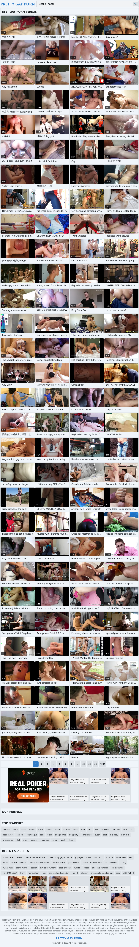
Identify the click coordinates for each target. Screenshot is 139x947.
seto (118, 873)
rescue (19, 857)
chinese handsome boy (59, 873)
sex (130, 857)
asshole (19, 834)
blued (75, 873)
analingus (44, 840)
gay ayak (79, 857)
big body (114, 834)
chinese (6, 829)
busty (97, 834)
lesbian (34, 867)
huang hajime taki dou (39, 862)
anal (90, 829)
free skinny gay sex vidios (61, 857)
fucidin (77, 867)
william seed (110, 862)
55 (90, 764)
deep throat (8, 834)
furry (40, 829)
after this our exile (100, 867)
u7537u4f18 (128, 873)
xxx (96, 829)
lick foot (109, 857)
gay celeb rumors (48, 867)
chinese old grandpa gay (102, 873)
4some (72, 840)
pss (44, 873)
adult (63, 840)
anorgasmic (8, 840)
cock (42, 834)
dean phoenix (65, 867)
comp (54, 840)
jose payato (73, 862)
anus (25, 840)
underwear (121, 857)
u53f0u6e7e (8, 857)
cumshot (105, 829)
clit (132, 829)
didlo (49, 834)
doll (18, 840)
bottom (34, 840)
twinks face (8, 867)
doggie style (60, 834)
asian (23, 829)
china (15, 829)
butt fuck (125, 834)
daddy (48, 829)
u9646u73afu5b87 (94, 857)
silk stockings (117, 867)
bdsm (57, 829)
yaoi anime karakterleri (36, 857)
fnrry (22, 873)
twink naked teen (18, 862)
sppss (86, 867)
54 (84, 764)
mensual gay (33, 873)
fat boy (123, 862)
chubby (66, 829)
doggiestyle (74, 834)
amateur (116, 829)
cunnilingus (31, 834)
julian (5, 862)
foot (83, 829)
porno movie (21, 867)
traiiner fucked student (92, 862)
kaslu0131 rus (59, 862)
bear (105, 834)
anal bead (87, 834)
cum (125, 829)
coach (75, 829)
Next (102, 764)
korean (32, 829)
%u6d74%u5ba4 (10, 873)
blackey (84, 873)
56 (95, 764)
